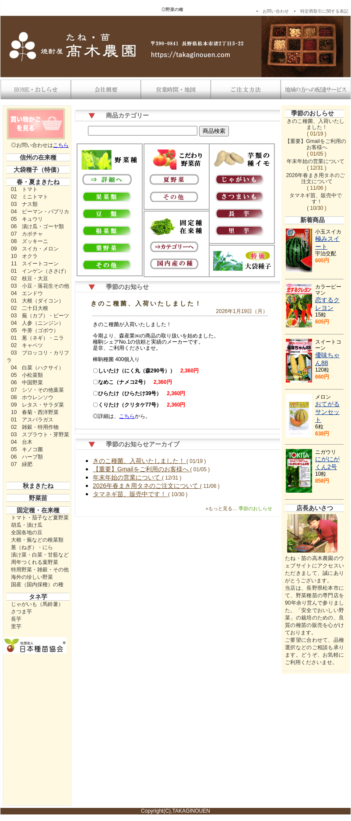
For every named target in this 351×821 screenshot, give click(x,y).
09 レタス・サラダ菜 (37, 405)
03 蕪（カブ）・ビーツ (40, 316)
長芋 (16, 619)
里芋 (16, 626)
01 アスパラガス (32, 420)
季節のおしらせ (312, 113)
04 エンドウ (27, 293)
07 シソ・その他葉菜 (37, 390)
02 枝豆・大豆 (29, 278)
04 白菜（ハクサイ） (37, 368)
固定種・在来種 (38, 510)
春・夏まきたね (38, 181)
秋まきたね (38, 485)
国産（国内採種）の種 (37, 584)
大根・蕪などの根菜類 (37, 540)
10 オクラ (24, 256)
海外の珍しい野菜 (32, 577)
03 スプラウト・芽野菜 (40, 434)
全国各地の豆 (26, 532)
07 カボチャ (27, 234)
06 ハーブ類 (27, 457)
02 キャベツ (27, 345)
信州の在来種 (38, 157)
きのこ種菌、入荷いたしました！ (146, 303)
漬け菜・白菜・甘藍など (40, 555)
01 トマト (24, 189)
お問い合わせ (276, 11)
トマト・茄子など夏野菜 (40, 518)
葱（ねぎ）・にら (32, 547)
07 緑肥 (21, 464)
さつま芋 (21, 612)
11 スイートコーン (35, 264)
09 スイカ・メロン (35, 249)
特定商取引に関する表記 (324, 11)
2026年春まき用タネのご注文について (146, 485)
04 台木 (21, 442)
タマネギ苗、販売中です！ (130, 494)
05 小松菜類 (27, 375)
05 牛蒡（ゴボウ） (35, 330)
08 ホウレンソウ (32, 397)
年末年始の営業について (127, 477)
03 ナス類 (24, 204)
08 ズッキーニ (29, 241)
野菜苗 (38, 497)
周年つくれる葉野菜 (34, 562)
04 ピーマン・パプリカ (40, 212)
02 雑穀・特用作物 (35, 427)
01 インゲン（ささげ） (40, 271)
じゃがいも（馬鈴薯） (37, 604)
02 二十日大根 (29, 308)
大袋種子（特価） (38, 169)
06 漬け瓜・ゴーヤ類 (37, 226)
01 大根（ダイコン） (37, 301)
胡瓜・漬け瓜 (26, 525)
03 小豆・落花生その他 (40, 286)
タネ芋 (38, 596)
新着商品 (312, 219)
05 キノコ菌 (27, 449)
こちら (61, 145)
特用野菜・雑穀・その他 (40, 570)
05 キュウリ (27, 219)
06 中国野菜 (27, 382)
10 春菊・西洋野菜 (35, 412)
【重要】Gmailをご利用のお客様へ (141, 469)
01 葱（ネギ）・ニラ (37, 338)
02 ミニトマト (29, 197)
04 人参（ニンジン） (37, 323)
